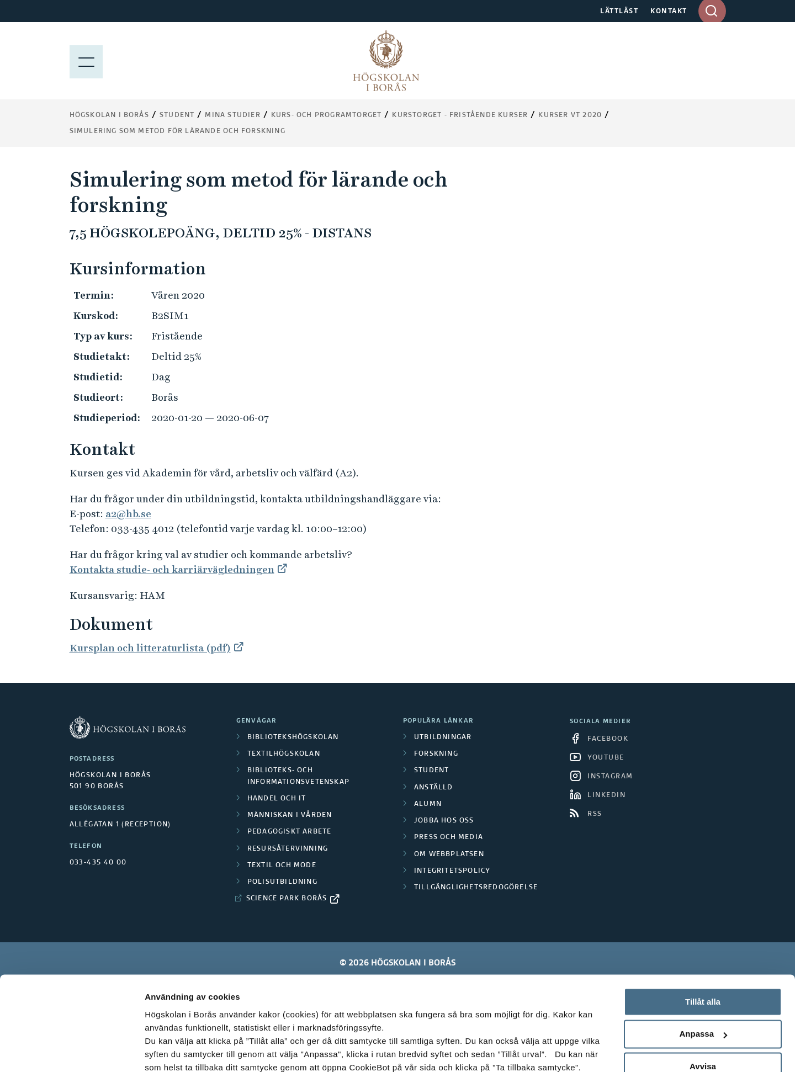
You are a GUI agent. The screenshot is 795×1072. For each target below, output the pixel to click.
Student (177, 115)
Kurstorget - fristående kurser (460, 115)
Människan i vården (289, 815)
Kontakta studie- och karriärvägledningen (172, 569)
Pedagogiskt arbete (289, 832)
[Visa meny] (86, 60)
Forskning (436, 754)
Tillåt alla (702, 927)
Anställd (433, 788)
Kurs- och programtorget (326, 115)
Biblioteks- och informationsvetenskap (298, 776)
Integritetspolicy (452, 871)
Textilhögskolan (283, 754)
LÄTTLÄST (619, 11)
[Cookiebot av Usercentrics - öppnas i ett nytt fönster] (71, 1050)
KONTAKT (668, 11)
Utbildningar (442, 737)
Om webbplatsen (449, 854)
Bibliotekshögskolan (293, 737)
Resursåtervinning (287, 849)
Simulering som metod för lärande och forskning (177, 131)
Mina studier (232, 115)
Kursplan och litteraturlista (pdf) (150, 648)
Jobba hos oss (444, 821)
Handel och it (276, 799)
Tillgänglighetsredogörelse (476, 887)
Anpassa (703, 960)
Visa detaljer (169, 1050)
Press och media (448, 837)
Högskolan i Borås (109, 115)
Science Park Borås (286, 899)
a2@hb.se (128, 513)
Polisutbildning (282, 882)
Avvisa (703, 992)
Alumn (428, 804)
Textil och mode (281, 865)
